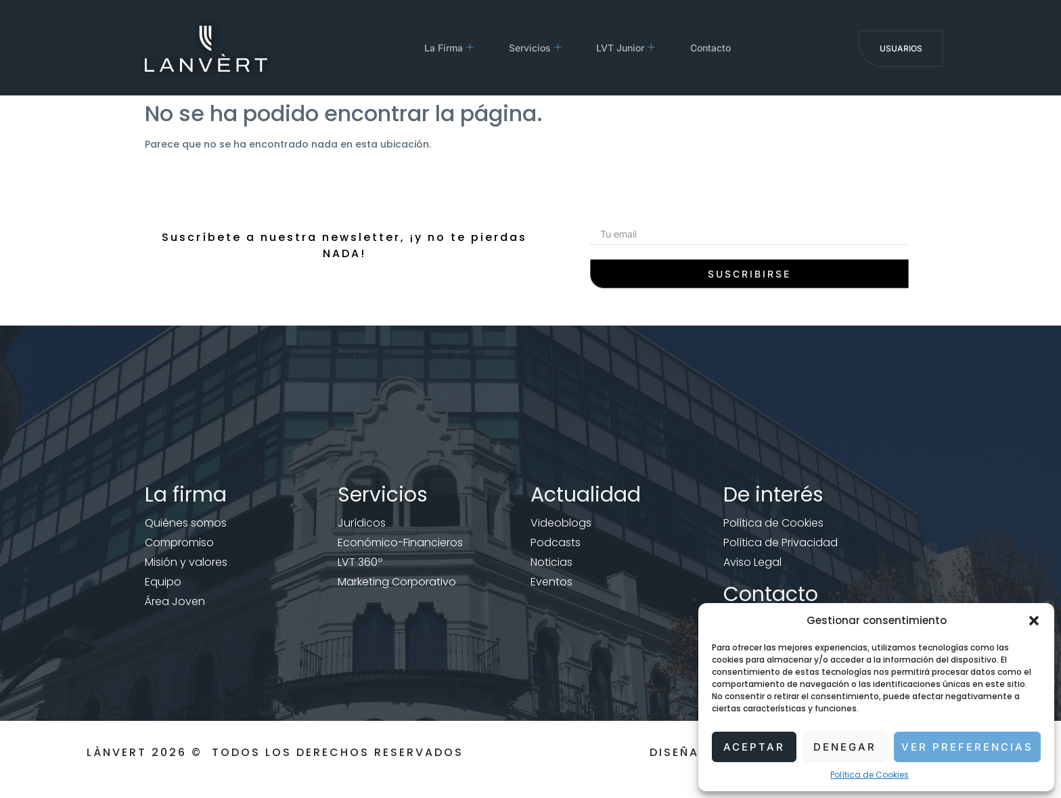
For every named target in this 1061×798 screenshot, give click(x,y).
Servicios (538, 47)
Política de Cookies (869, 774)
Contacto (724, 47)
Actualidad (585, 495)
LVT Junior (634, 47)
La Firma (446, 47)
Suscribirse (749, 274)
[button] (1034, 620)
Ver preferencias (967, 746)
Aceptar (754, 746)
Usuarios (901, 48)
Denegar (844, 746)
